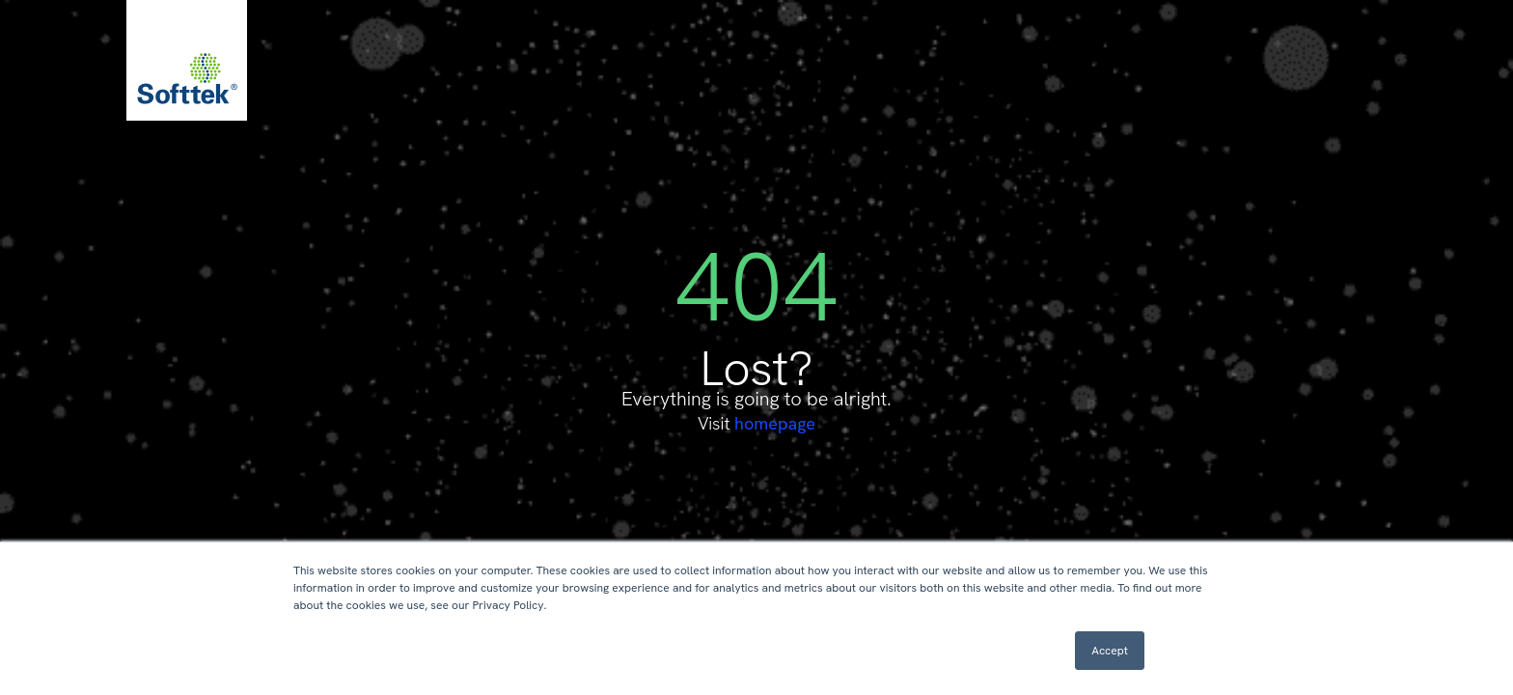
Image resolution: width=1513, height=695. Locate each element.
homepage (774, 423)
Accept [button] (1109, 650)
